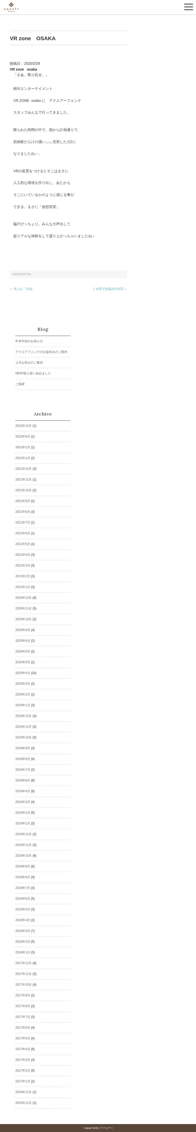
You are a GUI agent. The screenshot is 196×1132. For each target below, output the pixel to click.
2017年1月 (22, 1081)
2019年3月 (22, 802)
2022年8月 (22, 436)
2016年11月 (23, 1103)
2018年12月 (23, 834)
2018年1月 (22, 952)
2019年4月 (22, 791)
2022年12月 (23, 426)
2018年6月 (22, 898)
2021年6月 (22, 533)
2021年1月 (22, 587)
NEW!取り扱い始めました (33, 373)
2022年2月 (22, 447)
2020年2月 (22, 694)
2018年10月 (23, 855)
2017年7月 (22, 1017)
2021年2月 (22, 576)
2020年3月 (22, 683)
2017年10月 (23, 984)
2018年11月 (23, 845)
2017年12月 (23, 963)
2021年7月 (22, 522)
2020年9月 (22, 630)
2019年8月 (22, 759)
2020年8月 (22, 641)
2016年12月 (23, 1092)
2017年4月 (22, 1049)
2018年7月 (22, 888)
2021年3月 (22, 565)
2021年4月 (22, 555)
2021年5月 (22, 544)
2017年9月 (22, 995)
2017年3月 (22, 1060)
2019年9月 (22, 748)
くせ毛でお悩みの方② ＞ (110, 289)
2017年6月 (22, 1027)
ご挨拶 (19, 384)
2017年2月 (22, 1070)
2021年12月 (23, 469)
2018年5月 (22, 909)
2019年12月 (23, 716)
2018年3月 (22, 931)
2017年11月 (23, 974)
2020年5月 (22, 662)
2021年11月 (23, 479)
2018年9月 (22, 866)
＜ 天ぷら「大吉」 (22, 289)
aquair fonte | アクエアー (99, 1128)
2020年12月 (23, 598)
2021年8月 (22, 512)
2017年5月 (22, 1038)
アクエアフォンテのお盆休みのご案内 (41, 352)
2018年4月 (22, 920)
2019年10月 (23, 737)
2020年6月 (22, 651)
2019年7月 (22, 769)
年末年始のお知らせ (29, 341)
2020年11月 (23, 608)
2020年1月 (22, 705)
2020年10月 (23, 619)
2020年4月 (22, 673)
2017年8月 (22, 1006)
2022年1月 (22, 458)
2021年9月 (22, 501)
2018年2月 (22, 941)
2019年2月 (22, 812)
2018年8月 (22, 877)
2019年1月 (22, 823)
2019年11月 (23, 726)
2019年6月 (22, 780)
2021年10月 (23, 490)
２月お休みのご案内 (29, 362)
